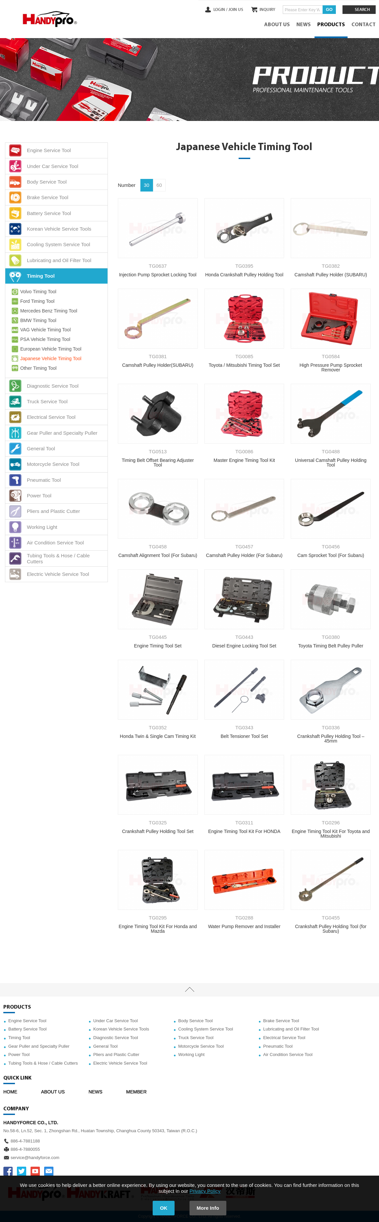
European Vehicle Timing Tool (45, 349)
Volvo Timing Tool (33, 292)
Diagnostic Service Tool (115, 1037)
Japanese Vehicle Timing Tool (45, 358)
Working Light (191, 1054)
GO (329, 9)
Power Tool (19, 1054)
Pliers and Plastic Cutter (116, 1054)
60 (159, 185)
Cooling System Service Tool (205, 1029)
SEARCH (362, 9)
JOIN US (235, 9)
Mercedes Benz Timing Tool (43, 310)
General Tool (105, 1046)
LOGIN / (220, 9)
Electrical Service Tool (284, 1037)
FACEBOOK (8, 1171)
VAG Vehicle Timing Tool (40, 330)
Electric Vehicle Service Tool (120, 1063)
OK (164, 1208)
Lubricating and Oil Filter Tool (291, 1029)
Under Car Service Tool (115, 1020)
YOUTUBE (35, 1171)
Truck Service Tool (195, 1037)
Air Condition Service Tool (288, 1054)
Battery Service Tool (27, 1029)
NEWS (303, 25)
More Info (208, 1208)
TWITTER (21, 1171)
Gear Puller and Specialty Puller (38, 1046)
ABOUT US (277, 25)
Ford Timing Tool (32, 301)
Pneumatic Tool (278, 1046)
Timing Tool (19, 1037)
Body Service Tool (195, 1020)
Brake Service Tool (281, 1020)
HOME (10, 1091)
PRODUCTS (331, 25)
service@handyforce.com (35, 1157)
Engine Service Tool (27, 1020)
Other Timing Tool (33, 368)
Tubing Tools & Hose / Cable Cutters (43, 1063)
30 (146, 185)
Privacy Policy (205, 1191)
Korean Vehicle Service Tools (121, 1029)
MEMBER (136, 1091)
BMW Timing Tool (33, 320)
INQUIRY (267, 9)
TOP (189, 989)
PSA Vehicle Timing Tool (40, 339)
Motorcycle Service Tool (201, 1046)
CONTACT (363, 25)
